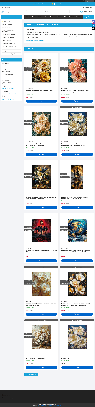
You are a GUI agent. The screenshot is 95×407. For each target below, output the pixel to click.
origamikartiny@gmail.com (8, 88)
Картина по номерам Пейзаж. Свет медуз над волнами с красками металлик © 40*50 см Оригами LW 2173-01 (75, 251)
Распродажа (5, 51)
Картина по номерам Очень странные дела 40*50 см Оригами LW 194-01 (41, 251)
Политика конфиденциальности (10, 398)
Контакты (78, 17)
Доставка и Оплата (55, 17)
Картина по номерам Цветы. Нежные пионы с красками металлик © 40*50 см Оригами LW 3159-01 (40, 144)
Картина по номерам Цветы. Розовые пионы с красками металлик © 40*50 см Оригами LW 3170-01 (75, 91)
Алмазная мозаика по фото (8, 34)
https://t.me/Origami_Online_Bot (9, 93)
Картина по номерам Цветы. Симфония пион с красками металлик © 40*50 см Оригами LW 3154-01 (40, 91)
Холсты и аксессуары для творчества (8, 31)
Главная (28, 17)
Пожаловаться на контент (42, 405)
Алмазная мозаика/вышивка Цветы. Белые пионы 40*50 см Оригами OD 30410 (76, 357)
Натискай (58, 4)
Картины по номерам (7, 24)
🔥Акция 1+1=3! (6, 21)
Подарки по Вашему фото (8, 37)
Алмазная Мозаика (6, 27)
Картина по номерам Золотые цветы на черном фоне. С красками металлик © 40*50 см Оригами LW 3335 (75, 304)
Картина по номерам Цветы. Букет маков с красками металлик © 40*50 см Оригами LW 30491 (39, 357)
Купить (42, 101)
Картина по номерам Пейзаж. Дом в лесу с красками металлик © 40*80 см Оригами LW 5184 (74, 198)
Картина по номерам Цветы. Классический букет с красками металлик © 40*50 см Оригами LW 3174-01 (41, 198)
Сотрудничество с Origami (8, 54)
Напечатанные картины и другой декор (10, 47)
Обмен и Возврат (69, 17)
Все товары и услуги (31, 374)
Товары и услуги (36, 17)
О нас (46, 17)
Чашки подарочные (6, 40)
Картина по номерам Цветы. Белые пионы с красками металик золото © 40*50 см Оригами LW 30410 (75, 144)
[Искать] (42, 12)
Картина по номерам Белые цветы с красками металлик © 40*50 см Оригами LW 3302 (41, 304)
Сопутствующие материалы (8, 43)
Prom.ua (54, 404)
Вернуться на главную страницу (35, 40)
